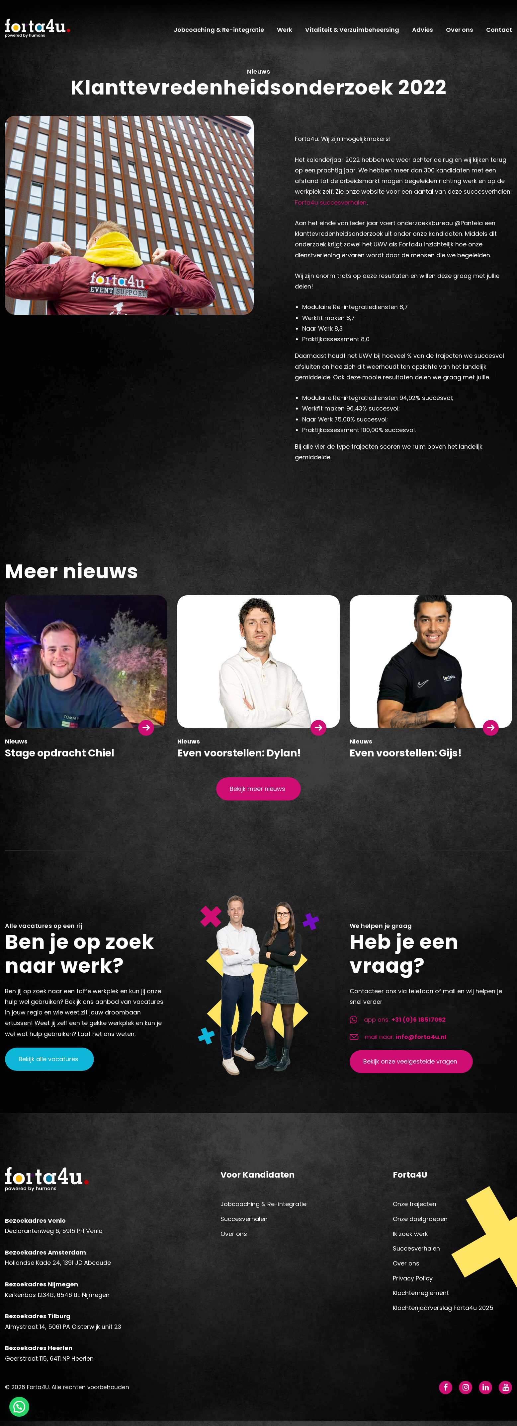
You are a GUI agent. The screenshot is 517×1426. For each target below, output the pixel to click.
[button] (19, 1407)
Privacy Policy (413, 1282)
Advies (422, 32)
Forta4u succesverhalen (331, 206)
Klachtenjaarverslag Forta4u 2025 (443, 1312)
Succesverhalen (244, 1223)
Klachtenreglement (421, 1297)
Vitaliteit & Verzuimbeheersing (352, 32)
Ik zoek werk (410, 1237)
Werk (284, 32)
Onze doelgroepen (420, 1223)
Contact (499, 32)
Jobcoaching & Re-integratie (219, 32)
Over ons (459, 32)
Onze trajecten (414, 1208)
